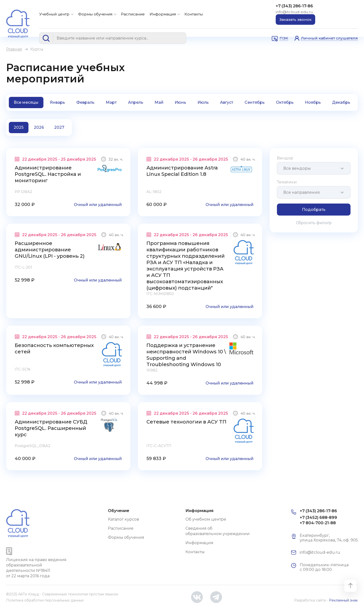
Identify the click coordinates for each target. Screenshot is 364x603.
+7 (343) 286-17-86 (294, 6)
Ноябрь (313, 102)
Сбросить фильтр (314, 222)
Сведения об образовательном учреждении (217, 531)
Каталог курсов (123, 519)
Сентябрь (255, 102)
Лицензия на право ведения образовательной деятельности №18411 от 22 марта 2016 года (36, 567)
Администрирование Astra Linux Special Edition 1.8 (182, 171)
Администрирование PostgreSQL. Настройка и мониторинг (48, 174)
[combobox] (314, 168)
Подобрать (313, 209)
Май (159, 102)
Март (111, 102)
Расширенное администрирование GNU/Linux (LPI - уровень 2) (50, 249)
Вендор (285, 158)
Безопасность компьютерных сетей (54, 348)
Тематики (287, 182)
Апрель (135, 102)
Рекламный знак (343, 600)
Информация (163, 14)
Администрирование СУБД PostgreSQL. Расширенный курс (51, 428)
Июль (203, 102)
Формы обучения (95, 14)
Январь (57, 102)
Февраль (85, 102)
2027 (59, 127)
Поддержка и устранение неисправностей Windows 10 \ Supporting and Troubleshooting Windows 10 (186, 354)
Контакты (193, 14)
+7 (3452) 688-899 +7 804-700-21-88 (318, 520)
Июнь (180, 102)
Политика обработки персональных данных (45, 600)
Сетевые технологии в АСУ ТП (186, 422)
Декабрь (341, 102)
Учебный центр (54, 14)
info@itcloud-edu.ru (294, 12)
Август (226, 102)
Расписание (133, 14)
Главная (14, 49)
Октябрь (285, 102)
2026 (39, 127)
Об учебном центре (205, 519)
